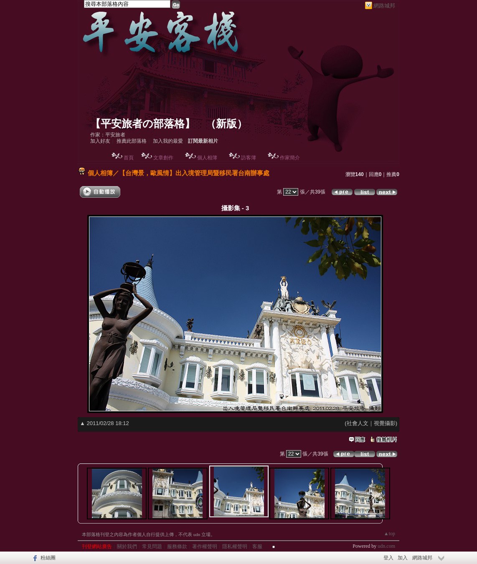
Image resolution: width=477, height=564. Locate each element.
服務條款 (177, 546)
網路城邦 (384, 6)
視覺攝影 (385, 423)
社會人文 (357, 423)
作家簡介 (290, 158)
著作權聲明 (204, 546)
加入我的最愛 (168, 141)
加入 (403, 558)
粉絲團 (48, 558)
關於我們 (127, 546)
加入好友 (100, 141)
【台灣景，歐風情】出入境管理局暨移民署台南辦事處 (194, 172)
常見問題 (152, 546)
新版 (226, 123)
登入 (388, 558)
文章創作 (163, 158)
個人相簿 (207, 158)
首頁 (129, 158)
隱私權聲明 (234, 546)
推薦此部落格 (132, 141)
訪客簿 (248, 158)
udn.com (386, 546)
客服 (257, 546)
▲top (389, 533)
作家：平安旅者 (107, 135)
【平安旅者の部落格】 (142, 123)
